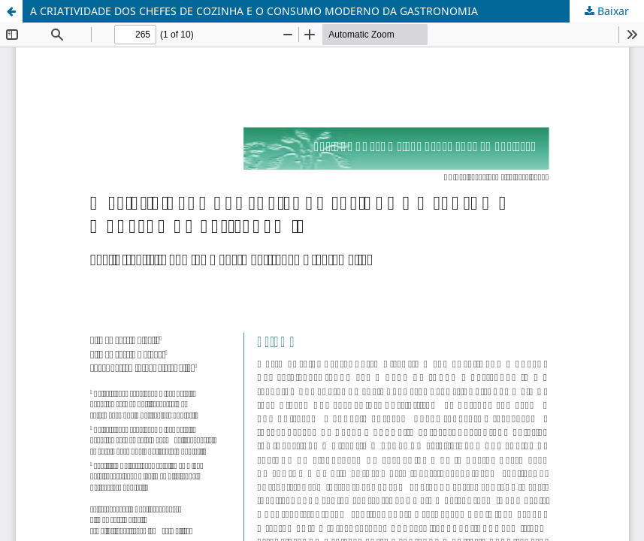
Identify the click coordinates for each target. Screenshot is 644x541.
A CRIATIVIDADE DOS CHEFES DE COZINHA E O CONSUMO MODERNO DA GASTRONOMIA (254, 11)
